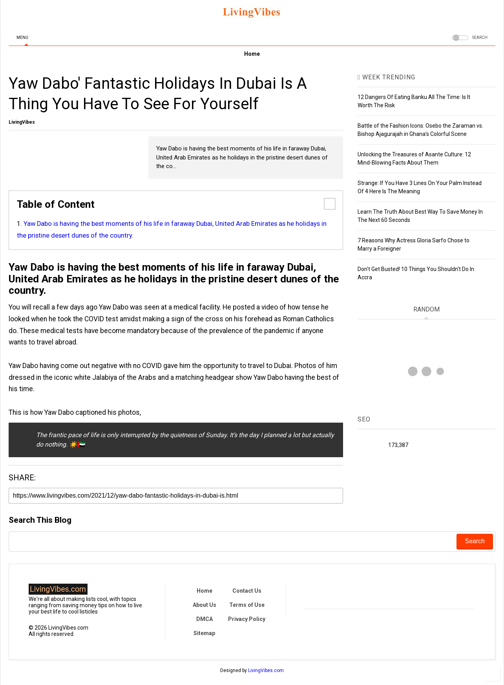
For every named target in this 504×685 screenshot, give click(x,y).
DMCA (204, 619)
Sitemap (204, 633)
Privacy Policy (246, 619)
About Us (204, 605)
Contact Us (246, 591)
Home (252, 54)
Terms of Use (247, 605)
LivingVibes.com (266, 670)
